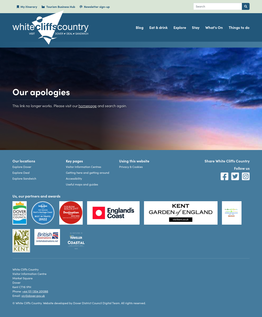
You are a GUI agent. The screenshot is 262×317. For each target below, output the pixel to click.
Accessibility (74, 178)
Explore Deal (21, 173)
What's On (214, 27)
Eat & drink (158, 27)
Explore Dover (21, 167)
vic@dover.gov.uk (33, 296)
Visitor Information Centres (83, 167)
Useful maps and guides (82, 184)
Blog (139, 27)
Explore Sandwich (24, 178)
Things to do (239, 27)
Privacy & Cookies (131, 167)
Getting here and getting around (87, 173)
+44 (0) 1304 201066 (35, 291)
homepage (87, 105)
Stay (195, 27)
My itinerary (27, 7)
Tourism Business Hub (58, 7)
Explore (179, 27)
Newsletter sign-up (95, 7)
